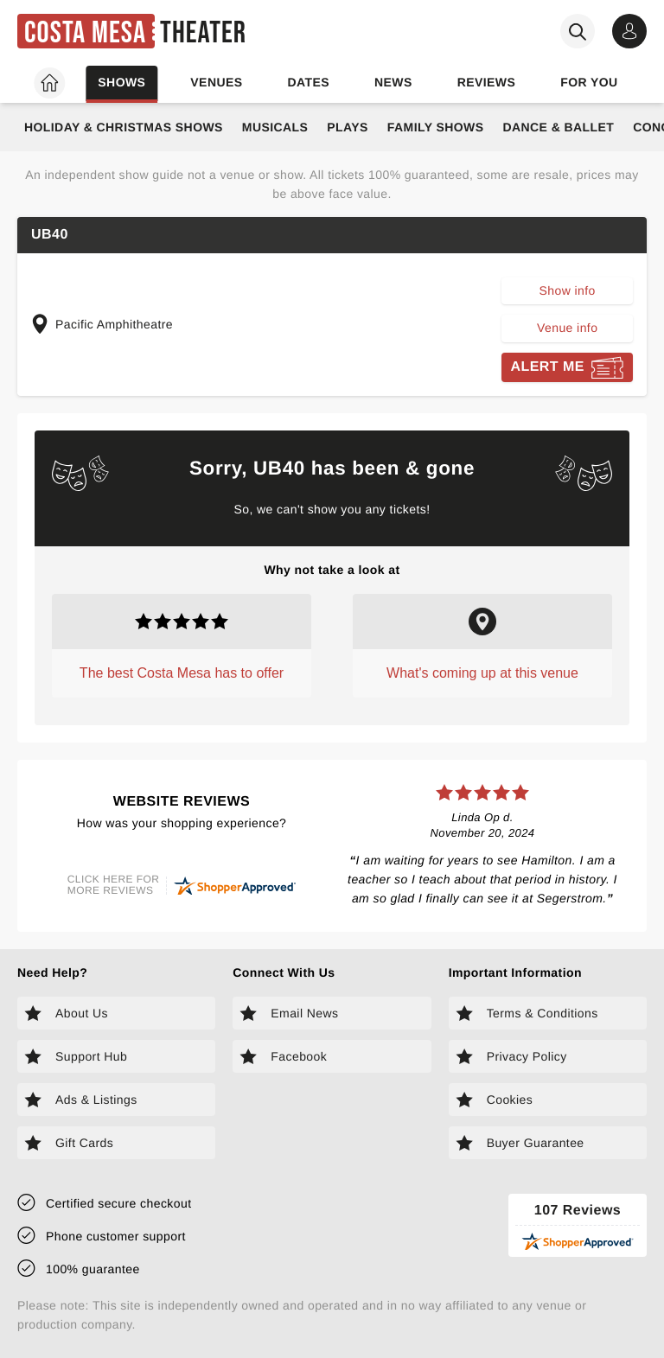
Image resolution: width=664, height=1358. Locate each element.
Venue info (567, 328)
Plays (347, 127)
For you (588, 82)
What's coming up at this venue (482, 673)
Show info (568, 290)
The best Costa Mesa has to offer (182, 673)
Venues (216, 82)
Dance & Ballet (558, 127)
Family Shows (435, 127)
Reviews (486, 82)
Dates (308, 82)
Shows (121, 82)
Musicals (275, 127)
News (393, 82)
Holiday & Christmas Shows (123, 127)
